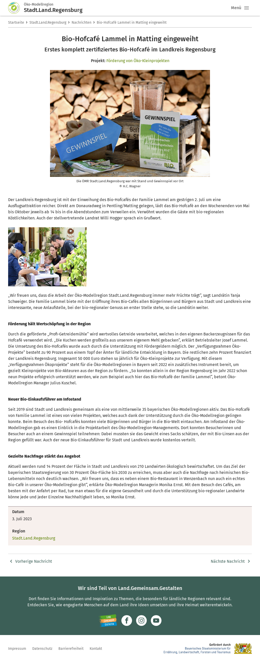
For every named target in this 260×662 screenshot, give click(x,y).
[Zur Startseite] (16, 8)
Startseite (16, 22)
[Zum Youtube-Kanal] (156, 620)
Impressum (17, 648)
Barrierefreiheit (71, 648)
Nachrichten (81, 22)
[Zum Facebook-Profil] (126, 620)
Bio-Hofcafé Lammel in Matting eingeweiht (132, 22)
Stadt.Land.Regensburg (47, 22)
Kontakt (96, 648)
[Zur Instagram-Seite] (141, 620)
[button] (246, 8)
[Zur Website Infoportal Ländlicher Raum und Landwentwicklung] (108, 620)
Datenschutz (42, 648)
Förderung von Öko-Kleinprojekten (137, 60)
